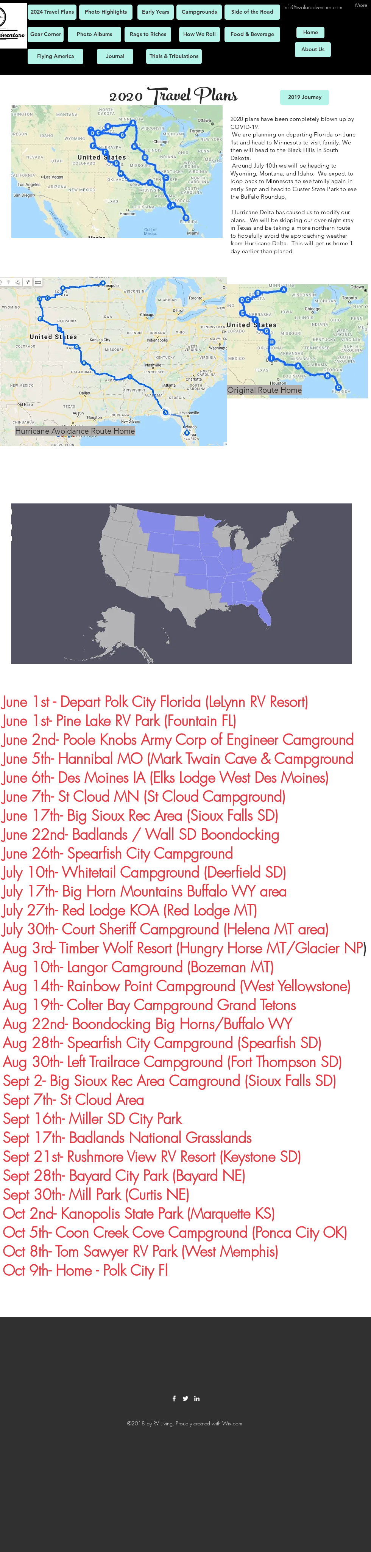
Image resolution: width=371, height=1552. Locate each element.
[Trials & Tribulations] (174, 56)
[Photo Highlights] (105, 12)
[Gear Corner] (46, 34)
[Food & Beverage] (252, 34)
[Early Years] (155, 12)
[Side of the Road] (252, 12)
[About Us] (313, 49)
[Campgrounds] (199, 12)
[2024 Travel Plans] (52, 12)
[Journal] (115, 56)
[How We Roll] (199, 34)
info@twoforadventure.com (313, 7)
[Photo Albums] (94, 34)
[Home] (310, 32)
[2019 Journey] (304, 97)
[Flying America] (55, 56)
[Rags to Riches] (148, 34)
